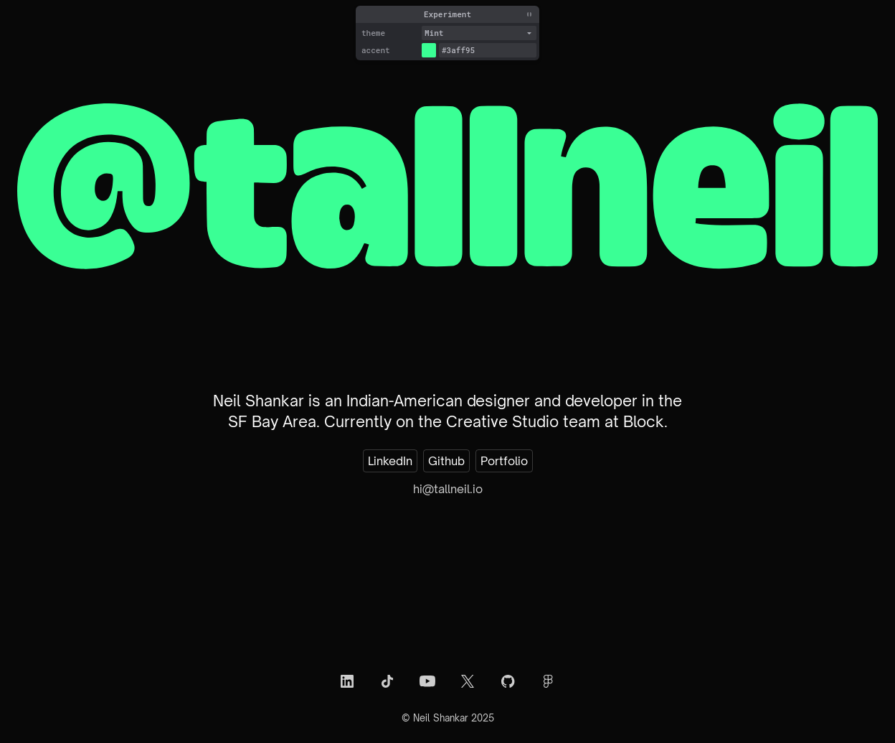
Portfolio (504, 461)
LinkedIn (390, 461)
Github (446, 461)
